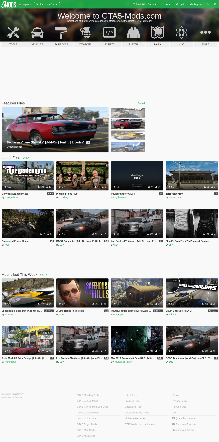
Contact (176, 395)
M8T (62, 314)
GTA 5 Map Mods (86, 430)
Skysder (9, 314)
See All (141, 103)
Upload (166, 4)
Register (196, 4)
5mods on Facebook (184, 424)
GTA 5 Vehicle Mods (87, 401)
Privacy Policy (179, 401)
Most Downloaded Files (137, 412)
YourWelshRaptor (123, 361)
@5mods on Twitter (184, 418)
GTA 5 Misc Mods (86, 436)
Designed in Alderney (12, 394)
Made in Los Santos (11, 397)
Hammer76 (10, 361)
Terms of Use (179, 406)
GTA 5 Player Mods (87, 424)
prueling (64, 197)
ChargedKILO (12, 197)
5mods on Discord (183, 430)
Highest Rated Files (135, 418)
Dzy (62, 244)
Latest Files (131, 395)
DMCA (175, 412)
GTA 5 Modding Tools (88, 395)
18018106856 (176, 197)
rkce (7, 244)
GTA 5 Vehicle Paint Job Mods (92, 406)
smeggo (118, 314)
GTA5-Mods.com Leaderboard (140, 424)
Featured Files (132, 401)
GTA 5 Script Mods (86, 418)
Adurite (172, 314)
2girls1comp (120, 197)
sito (171, 244)
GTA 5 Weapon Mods (88, 412)
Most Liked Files (133, 406)
